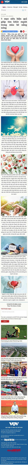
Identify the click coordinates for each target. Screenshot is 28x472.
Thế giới (15, 7)
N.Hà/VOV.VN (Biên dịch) (14, 304)
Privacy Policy (4, 318)
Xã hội (20, 7)
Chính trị (9, 7)
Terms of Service (14, 318)
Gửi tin (5, 321)
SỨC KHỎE (24, 2)
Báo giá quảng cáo (5, 436)
